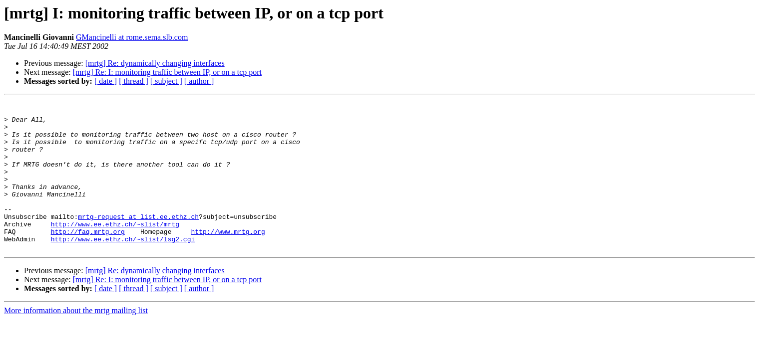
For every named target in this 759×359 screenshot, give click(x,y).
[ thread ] (133, 81)
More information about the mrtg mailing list (76, 340)
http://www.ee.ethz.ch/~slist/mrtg (115, 249)
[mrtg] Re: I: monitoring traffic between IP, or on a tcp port (167, 72)
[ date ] (105, 81)
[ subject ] (166, 81)
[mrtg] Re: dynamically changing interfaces (155, 63)
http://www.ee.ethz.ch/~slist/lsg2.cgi (123, 267)
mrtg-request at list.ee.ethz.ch (138, 240)
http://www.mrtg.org (228, 258)
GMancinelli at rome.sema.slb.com (132, 37)
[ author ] (199, 81)
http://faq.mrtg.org (88, 258)
